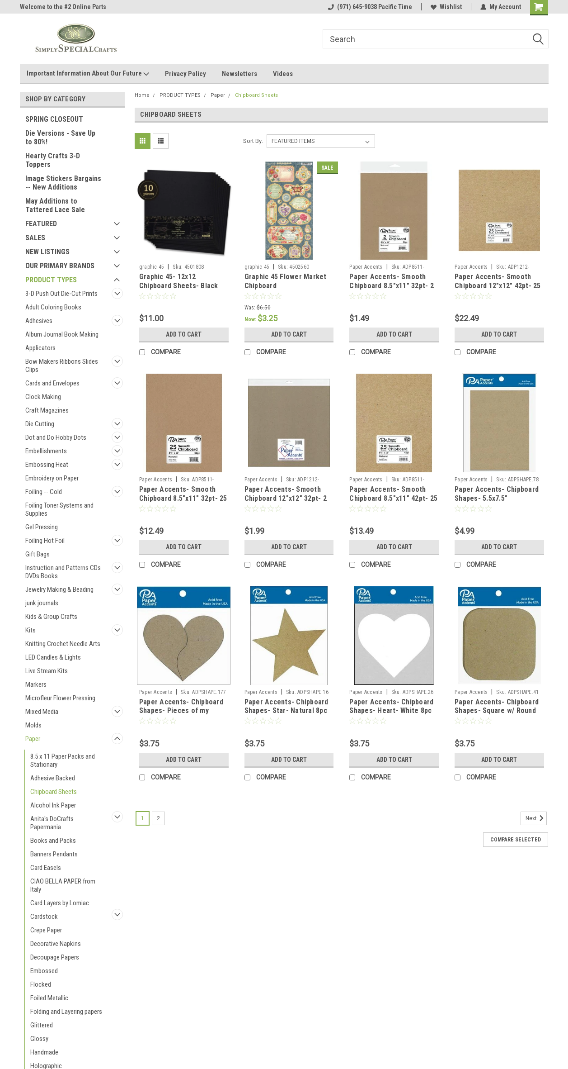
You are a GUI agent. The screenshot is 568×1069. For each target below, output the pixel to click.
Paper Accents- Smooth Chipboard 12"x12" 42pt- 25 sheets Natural (498, 285)
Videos (283, 74)
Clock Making (43, 397)
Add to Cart (184, 334)
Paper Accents (365, 267)
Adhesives (38, 321)
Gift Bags (37, 554)
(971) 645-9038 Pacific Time (370, 6)
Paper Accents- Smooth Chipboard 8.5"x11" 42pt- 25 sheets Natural (393, 498)
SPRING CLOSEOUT (54, 119)
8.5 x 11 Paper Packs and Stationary (62, 760)
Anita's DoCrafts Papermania (52, 823)
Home (142, 95)
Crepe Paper (46, 930)
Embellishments (46, 451)
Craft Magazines (47, 410)
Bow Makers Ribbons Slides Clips (61, 365)
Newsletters (239, 74)
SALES (35, 237)
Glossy (39, 1039)
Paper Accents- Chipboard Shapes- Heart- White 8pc (391, 706)
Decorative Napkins (55, 944)
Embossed (44, 971)
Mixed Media (41, 712)
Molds (33, 725)
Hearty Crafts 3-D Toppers (52, 160)
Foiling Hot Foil (45, 541)
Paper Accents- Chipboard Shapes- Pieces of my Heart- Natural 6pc (181, 711)
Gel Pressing (41, 527)
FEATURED (41, 223)
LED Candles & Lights (53, 657)
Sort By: (253, 141)
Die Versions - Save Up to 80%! (60, 137)
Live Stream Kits (46, 671)
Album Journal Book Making (62, 334)
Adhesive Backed (52, 778)
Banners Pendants (54, 854)
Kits (30, 630)
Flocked (40, 984)
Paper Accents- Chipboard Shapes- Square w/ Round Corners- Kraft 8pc (497, 711)
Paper (32, 739)
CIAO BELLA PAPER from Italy (62, 885)
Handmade (44, 1052)
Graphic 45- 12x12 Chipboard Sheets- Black (178, 281)
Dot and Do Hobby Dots (55, 437)
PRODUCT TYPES (51, 280)
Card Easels (45, 868)
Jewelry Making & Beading (59, 589)
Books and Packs (53, 840)
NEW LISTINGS (47, 251)
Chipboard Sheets (53, 792)
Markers (36, 684)
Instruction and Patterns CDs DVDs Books (63, 572)
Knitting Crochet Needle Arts (62, 644)
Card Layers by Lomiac (59, 903)
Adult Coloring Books (53, 307)
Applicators (40, 348)
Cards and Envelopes (52, 383)
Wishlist (446, 6)
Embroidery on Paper (52, 478)
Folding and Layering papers (66, 1011)
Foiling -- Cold (43, 492)
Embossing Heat (46, 465)
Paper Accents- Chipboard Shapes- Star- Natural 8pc (286, 706)
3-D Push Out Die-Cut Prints (61, 294)
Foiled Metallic (49, 998)
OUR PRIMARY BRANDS (59, 265)
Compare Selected (515, 839)
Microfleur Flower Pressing (60, 698)
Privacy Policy (185, 74)
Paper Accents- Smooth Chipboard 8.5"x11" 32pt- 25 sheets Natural (183, 498)
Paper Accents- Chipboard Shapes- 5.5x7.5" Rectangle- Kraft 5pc (497, 498)
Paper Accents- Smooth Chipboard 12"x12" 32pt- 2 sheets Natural (285, 498)
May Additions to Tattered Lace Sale (55, 205)
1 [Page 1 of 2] (142, 818)
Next (536, 818)
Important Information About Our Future (88, 73)
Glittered (41, 1025)
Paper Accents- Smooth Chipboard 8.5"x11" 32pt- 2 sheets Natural (391, 285)
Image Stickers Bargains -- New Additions (63, 182)
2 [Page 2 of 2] (158, 818)
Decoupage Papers (54, 957)
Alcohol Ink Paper (53, 805)
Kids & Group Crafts (51, 617)
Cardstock (44, 916)
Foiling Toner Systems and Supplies (59, 509)
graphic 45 (151, 267)
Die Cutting (39, 424)
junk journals (41, 603)
